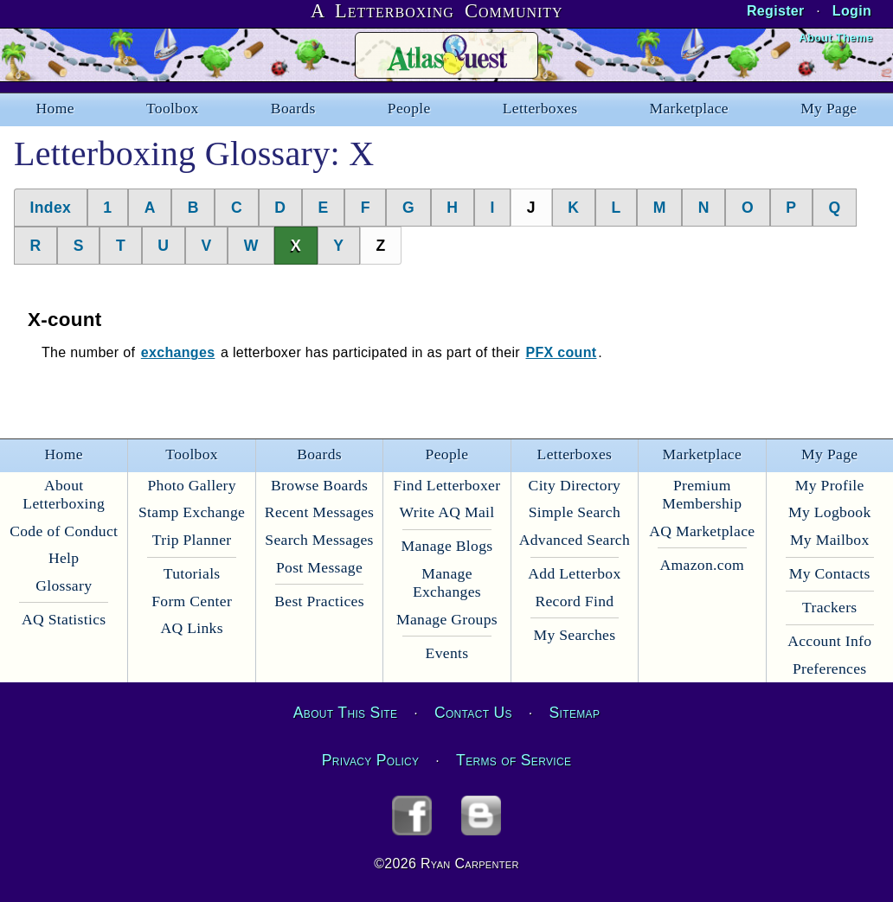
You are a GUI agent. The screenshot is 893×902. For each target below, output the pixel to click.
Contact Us (473, 712)
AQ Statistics (64, 619)
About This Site (345, 712)
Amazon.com (702, 564)
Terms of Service (513, 760)
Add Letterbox (574, 573)
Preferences (830, 668)
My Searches (574, 634)
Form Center (191, 601)
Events (447, 653)
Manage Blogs (446, 545)
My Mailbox (830, 539)
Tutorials (192, 573)
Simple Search (574, 512)
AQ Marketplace (702, 531)
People (409, 108)
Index (51, 207)
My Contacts (830, 573)
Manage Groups (447, 619)
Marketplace (689, 108)
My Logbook (829, 512)
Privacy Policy (371, 760)
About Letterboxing (63, 494)
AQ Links (191, 628)
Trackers (829, 607)
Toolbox (172, 108)
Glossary (63, 585)
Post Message (319, 567)
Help (63, 557)
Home (55, 108)
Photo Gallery (191, 485)
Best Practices (319, 601)
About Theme (835, 37)
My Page (828, 108)
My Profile (829, 485)
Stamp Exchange (191, 512)
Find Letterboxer (447, 485)
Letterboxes (540, 108)
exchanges (178, 352)
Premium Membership (702, 494)
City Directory (575, 485)
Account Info (829, 640)
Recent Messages (319, 512)
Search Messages (319, 539)
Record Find (574, 601)
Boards (293, 108)
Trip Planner (192, 539)
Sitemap (575, 712)
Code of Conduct (64, 531)
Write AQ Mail (446, 512)
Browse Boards (319, 485)
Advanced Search (574, 539)
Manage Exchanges (447, 582)
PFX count (560, 352)
